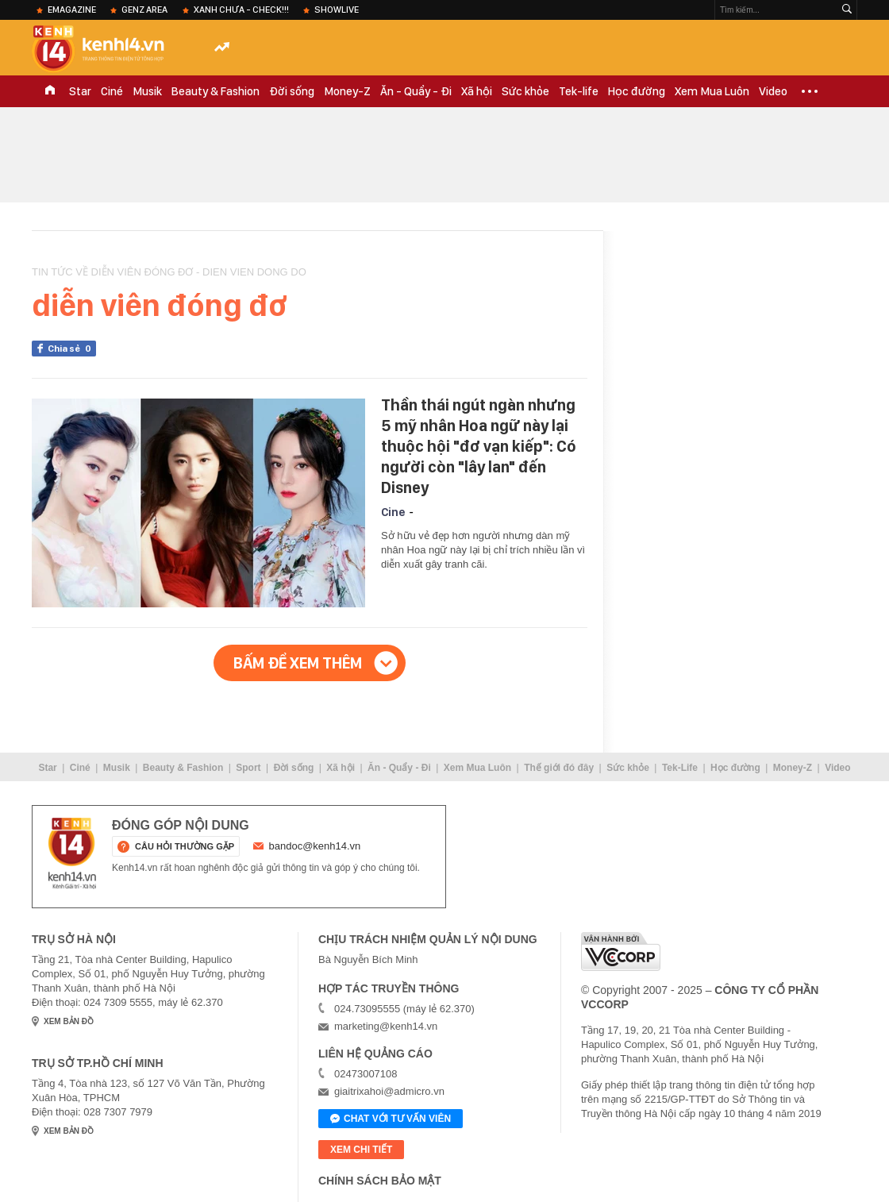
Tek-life (578, 91)
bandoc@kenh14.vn (315, 846)
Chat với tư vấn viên (390, 1119)
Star (80, 91)
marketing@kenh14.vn (385, 1026)
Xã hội (476, 91)
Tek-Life (680, 767)
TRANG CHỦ (50, 91)
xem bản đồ (69, 1021)
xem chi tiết (361, 1149)
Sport (248, 767)
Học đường (636, 91)
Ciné (112, 91)
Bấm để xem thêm (297, 662)
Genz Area (144, 9)
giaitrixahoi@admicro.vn (389, 1091)
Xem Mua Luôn (712, 91)
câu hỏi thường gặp (184, 846)
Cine (393, 512)
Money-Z (347, 91)
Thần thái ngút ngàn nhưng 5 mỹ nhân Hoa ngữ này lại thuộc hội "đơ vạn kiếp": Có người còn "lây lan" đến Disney (478, 446)
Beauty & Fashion (215, 91)
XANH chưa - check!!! (241, 9)
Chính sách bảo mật (379, 1180)
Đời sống (291, 91)
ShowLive (336, 9)
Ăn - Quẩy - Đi (416, 91)
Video (773, 91)
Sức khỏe (525, 91)
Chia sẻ (72, 348)
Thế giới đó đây (559, 767)
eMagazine (72, 9)
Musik (147, 91)
